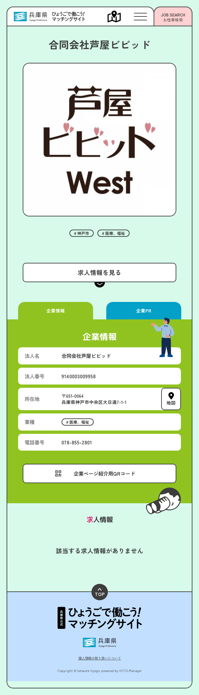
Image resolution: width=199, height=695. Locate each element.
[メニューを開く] (121, 16)
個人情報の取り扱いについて (99, 658)
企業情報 (55, 310)
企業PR (143, 310)
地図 (171, 402)
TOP (100, 592)
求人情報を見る (99, 272)
